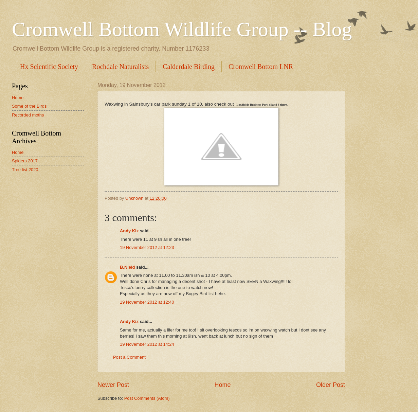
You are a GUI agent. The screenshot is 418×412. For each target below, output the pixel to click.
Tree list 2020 (25, 169)
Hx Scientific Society (49, 66)
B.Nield (127, 267)
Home (222, 384)
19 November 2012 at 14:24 (147, 344)
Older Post (330, 384)
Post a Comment (129, 357)
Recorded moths (28, 115)
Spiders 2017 (25, 160)
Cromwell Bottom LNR (261, 66)
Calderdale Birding (189, 66)
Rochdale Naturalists (120, 66)
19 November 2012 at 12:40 (147, 302)
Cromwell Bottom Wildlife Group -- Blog (182, 29)
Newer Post (113, 384)
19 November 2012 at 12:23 (147, 247)
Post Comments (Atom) (147, 398)
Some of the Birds (29, 106)
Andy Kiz (129, 230)
